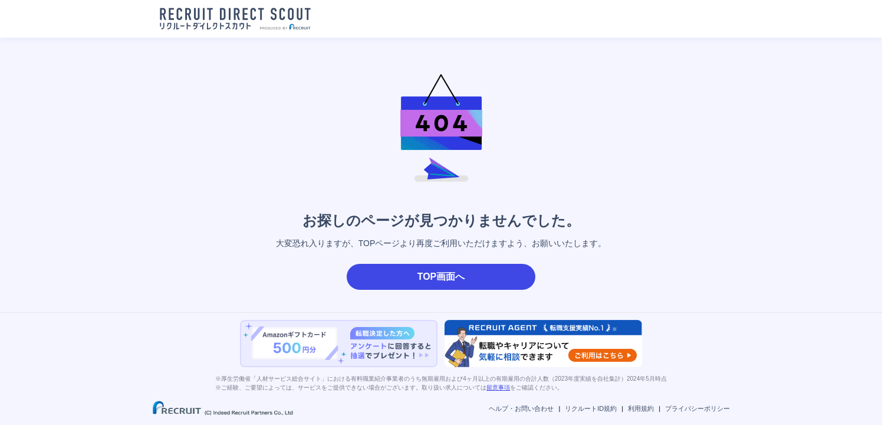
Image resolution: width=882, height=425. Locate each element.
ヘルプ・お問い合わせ (521, 408)
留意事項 (498, 387)
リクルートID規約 (591, 408)
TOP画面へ (441, 277)
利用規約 (641, 408)
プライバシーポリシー (697, 408)
